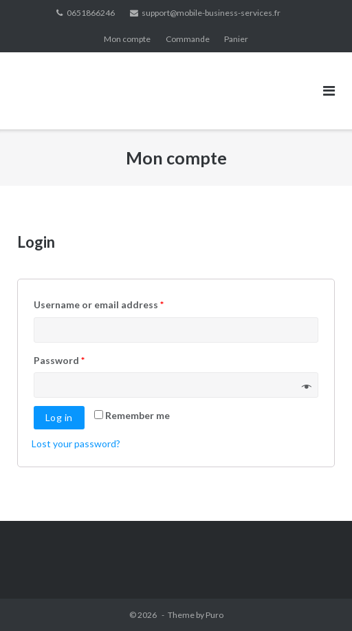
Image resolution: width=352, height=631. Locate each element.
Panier (236, 39)
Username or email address (99, 304)
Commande (188, 39)
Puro (214, 615)
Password (59, 360)
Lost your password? (76, 443)
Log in (59, 417)
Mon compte (127, 39)
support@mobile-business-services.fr (211, 13)
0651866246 (91, 13)
